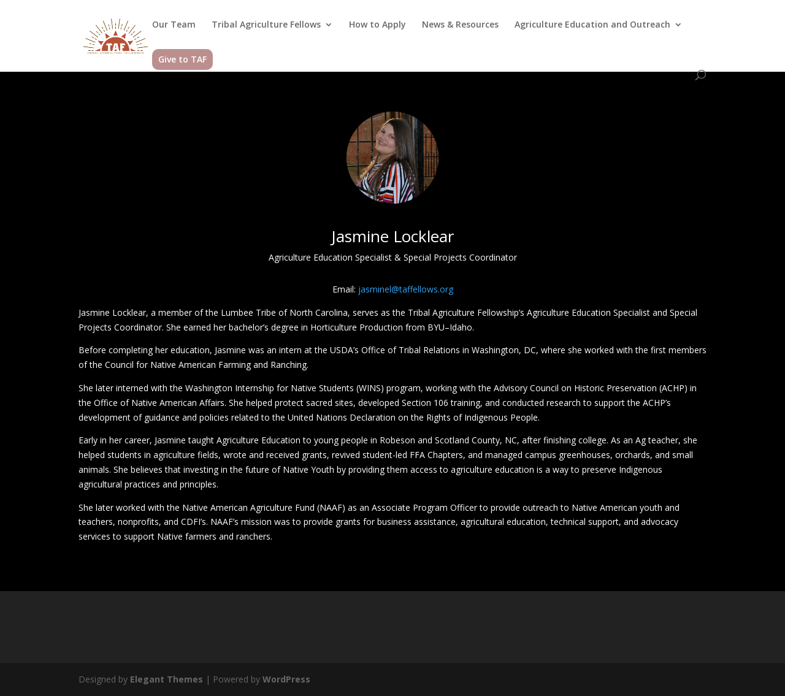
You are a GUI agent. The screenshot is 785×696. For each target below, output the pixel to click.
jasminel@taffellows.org (405, 289)
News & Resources (460, 25)
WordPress (286, 679)
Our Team (174, 25)
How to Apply (377, 25)
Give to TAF (182, 59)
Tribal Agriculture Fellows (266, 25)
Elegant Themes (166, 679)
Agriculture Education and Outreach (592, 25)
